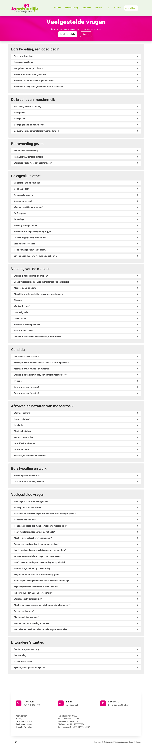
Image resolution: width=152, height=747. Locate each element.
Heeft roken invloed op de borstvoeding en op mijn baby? (41, 562)
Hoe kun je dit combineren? (27, 475)
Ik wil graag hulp (67, 34)
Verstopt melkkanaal (23, 330)
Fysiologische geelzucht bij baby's (30, 667)
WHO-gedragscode (24, 721)
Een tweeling (20, 655)
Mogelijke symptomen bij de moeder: (31, 368)
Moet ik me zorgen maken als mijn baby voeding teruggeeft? (42, 605)
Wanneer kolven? (22, 413)
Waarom (57, 7)
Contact (117, 7)
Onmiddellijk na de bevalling (27, 182)
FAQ (108, 7)
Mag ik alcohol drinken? (25, 288)
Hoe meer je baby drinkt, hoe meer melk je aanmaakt (38, 86)
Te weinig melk (21, 312)
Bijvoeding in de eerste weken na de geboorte (35, 256)
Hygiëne (18, 381)
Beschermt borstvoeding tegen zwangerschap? (36, 544)
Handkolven (19, 425)
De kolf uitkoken (21, 449)
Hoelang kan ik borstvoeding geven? (31, 501)
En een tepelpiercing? (24, 611)
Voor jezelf (19, 112)
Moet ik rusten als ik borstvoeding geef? (33, 538)
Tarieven (98, 7)
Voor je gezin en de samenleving (29, 124)
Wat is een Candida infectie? (27, 356)
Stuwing (18, 300)
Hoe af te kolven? (22, 419)
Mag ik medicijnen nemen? (26, 617)
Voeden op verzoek (23, 201)
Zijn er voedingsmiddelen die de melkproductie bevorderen (41, 282)
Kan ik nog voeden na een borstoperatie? (33, 593)
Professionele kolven (24, 437)
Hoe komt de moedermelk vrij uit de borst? (34, 80)
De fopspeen (20, 213)
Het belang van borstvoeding (27, 106)
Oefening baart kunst (24, 62)
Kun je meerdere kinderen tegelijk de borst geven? (37, 556)
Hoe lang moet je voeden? (26, 225)
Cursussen (86, 7)
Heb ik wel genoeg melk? (25, 519)
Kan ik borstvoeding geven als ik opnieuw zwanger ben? (40, 550)
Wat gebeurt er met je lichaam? (28, 68)
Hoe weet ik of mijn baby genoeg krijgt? (32, 231)
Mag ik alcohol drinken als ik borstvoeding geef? (36, 574)
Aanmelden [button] (130, 8)
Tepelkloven (20, 318)
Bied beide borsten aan (24, 243)
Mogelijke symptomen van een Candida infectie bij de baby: (41, 362)
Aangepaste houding (23, 195)
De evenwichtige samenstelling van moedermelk (36, 131)
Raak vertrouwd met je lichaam (28, 156)
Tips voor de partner (23, 56)
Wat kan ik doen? (22, 306)
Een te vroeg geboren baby (26, 649)
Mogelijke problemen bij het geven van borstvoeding (38, 294)
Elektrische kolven (22, 431)
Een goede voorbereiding (26, 150)
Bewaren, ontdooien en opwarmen (30, 455)
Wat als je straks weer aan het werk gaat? (33, 163)
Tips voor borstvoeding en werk (29, 481)
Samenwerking (71, 7)
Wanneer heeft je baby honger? (28, 207)
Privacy (19, 718)
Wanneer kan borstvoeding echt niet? (31, 623)
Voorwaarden (21, 716)
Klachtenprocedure (24, 724)
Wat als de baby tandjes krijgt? (28, 599)
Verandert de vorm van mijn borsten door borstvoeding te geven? (45, 513)
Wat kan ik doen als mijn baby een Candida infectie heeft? (40, 374)
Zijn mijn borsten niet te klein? (28, 507)
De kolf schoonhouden (24, 443)
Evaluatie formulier (24, 727)
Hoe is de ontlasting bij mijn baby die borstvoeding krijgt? (40, 526)
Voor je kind (19, 118)
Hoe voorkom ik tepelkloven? (28, 324)
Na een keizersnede (23, 661)
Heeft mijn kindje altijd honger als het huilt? (34, 532)
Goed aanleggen (21, 188)
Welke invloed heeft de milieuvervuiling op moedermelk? (40, 629)
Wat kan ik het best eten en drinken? (31, 275)
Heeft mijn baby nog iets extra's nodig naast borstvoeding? (41, 580)
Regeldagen (19, 219)
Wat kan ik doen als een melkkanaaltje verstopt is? (37, 336)
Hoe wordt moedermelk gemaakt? (30, 74)
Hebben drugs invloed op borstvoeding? (32, 568)
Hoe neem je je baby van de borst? (30, 249)
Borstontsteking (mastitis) (26, 387)
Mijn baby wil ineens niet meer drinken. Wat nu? (36, 586)
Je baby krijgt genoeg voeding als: (30, 237)
